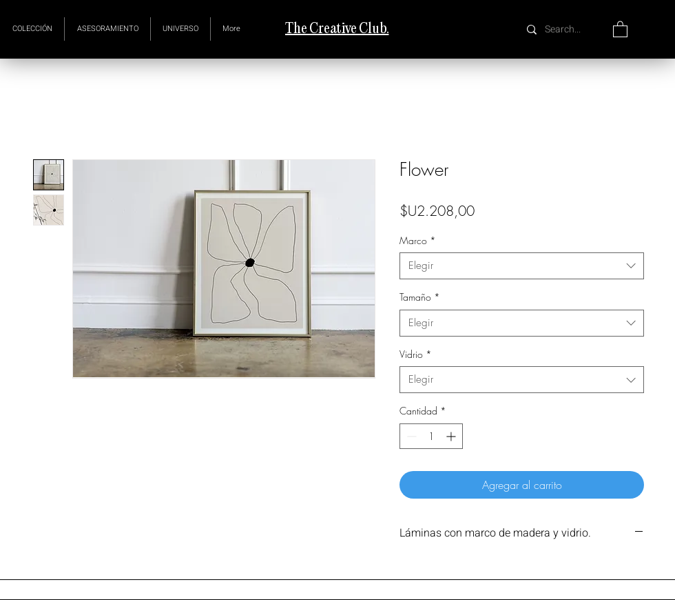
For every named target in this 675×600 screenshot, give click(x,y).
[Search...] (564, 29)
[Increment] (452, 436)
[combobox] (521, 265)
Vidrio (415, 354)
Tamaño (419, 296)
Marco (417, 240)
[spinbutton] (431, 436)
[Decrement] (410, 436)
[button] (180, 29)
